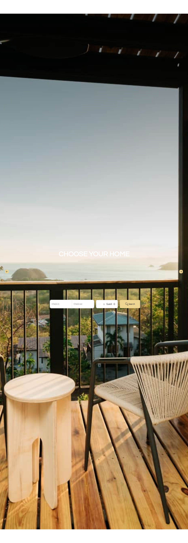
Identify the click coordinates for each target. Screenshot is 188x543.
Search (130, 304)
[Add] (114, 304)
